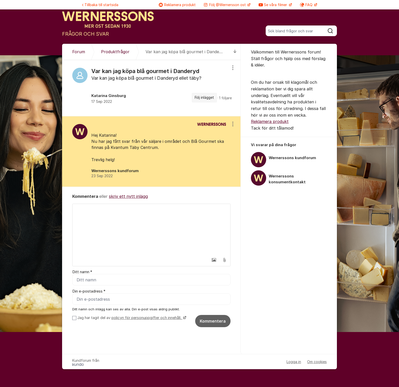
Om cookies (317, 362)
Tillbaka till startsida (100, 5)
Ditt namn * (82, 272)
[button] (214, 260)
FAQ (307, 5)
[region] (151, 88)
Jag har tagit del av (131, 317)
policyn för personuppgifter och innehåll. (146, 317)
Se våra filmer (273, 5)
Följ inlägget (204, 97)
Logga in (294, 362)
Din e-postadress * (88, 291)
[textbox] (151, 229)
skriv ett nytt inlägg (128, 196)
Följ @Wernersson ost (225, 5)
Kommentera (213, 321)
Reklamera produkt (177, 5)
